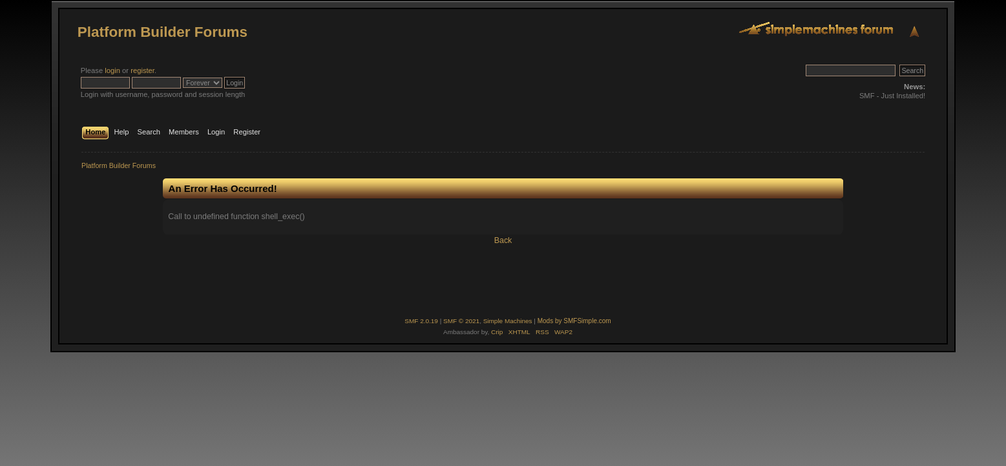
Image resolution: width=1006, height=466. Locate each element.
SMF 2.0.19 (421, 320)
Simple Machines (507, 320)
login (112, 70)
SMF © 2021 (461, 320)
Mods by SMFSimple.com (574, 320)
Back (503, 240)
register (142, 70)
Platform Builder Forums (162, 32)
